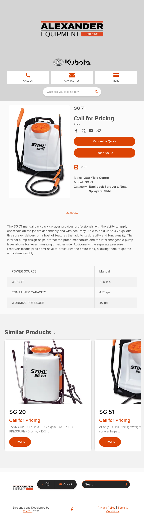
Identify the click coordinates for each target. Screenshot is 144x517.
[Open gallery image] (39, 151)
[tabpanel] (39, 152)
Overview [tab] (72, 212)
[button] (72, 77)
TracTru (27, 511)
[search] (97, 92)
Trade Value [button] (104, 153)
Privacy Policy (106, 507)
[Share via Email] (91, 130)
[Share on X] (83, 130)
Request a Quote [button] (104, 141)
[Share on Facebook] (76, 130)
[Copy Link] (98, 130)
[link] (28, 77)
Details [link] (20, 442)
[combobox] (72, 91)
